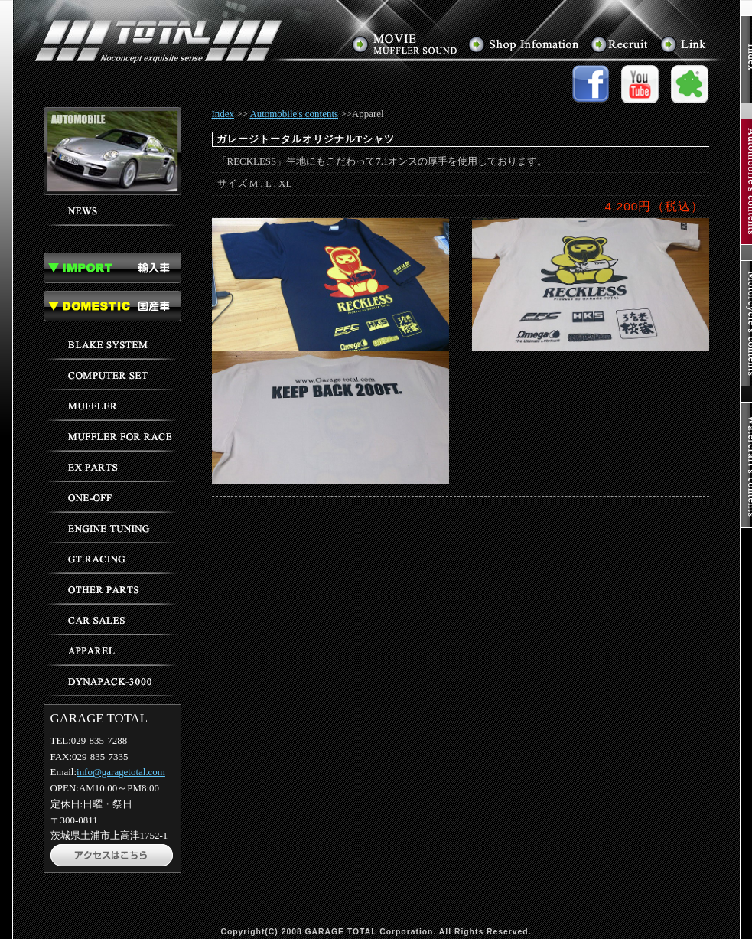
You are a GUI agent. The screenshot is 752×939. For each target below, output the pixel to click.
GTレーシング (112, 558)
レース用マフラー (112, 436)
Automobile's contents (293, 113)
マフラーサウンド (405, 44)
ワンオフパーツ (112, 497)
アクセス (524, 44)
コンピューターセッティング (112, 375)
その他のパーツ (112, 589)
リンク (683, 44)
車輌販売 (112, 620)
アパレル (112, 650)
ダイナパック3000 (112, 681)
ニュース (112, 210)
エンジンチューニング (112, 528)
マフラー (112, 405)
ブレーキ (112, 344)
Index (223, 113)
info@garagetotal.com (121, 772)
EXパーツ (112, 467)
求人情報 (620, 44)
